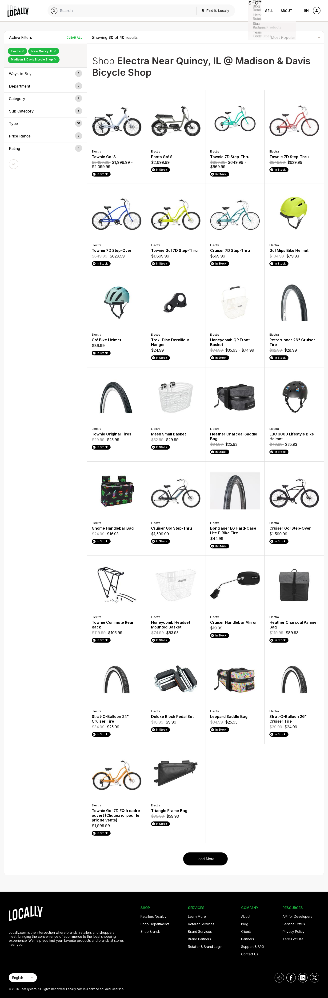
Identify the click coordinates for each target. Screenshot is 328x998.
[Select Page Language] (23, 977)
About (286, 11)
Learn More (197, 916)
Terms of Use (293, 939)
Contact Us (249, 954)
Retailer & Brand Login (205, 947)
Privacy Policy (293, 932)
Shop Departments (154, 924)
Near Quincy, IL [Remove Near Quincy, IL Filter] (43, 51)
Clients (246, 932)
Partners (247, 939)
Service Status (294, 924)
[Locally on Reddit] (279, 977)
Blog (244, 924)
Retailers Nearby (153, 916)
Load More (205, 859)
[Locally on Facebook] (291, 977)
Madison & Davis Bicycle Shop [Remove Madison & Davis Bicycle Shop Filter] (33, 59)
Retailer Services (201, 924)
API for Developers (297, 916)
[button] (45, 74)
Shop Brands (150, 932)
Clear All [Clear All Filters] (74, 37)
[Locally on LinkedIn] (303, 977)
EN (306, 10)
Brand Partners (199, 939)
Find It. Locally (211, 10)
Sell (269, 11)
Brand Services (200, 932)
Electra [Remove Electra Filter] (17, 51)
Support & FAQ (252, 947)
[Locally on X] (314, 977)
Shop (253, 11)
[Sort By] (295, 37)
